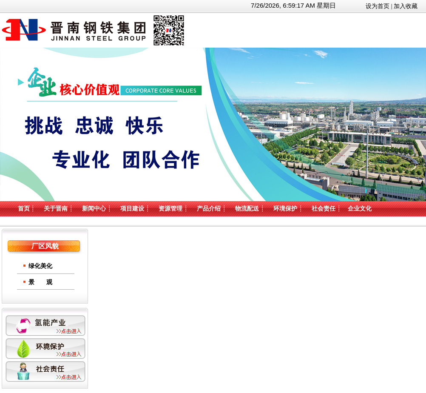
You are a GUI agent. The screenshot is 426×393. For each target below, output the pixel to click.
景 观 (40, 282)
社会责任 (323, 208)
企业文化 (360, 208)
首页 (24, 208)
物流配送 (247, 208)
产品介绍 (209, 208)
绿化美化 (40, 266)
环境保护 (285, 208)
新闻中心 (94, 208)
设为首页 (377, 6)
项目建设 (132, 208)
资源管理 (170, 208)
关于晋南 (56, 208)
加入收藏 (405, 6)
